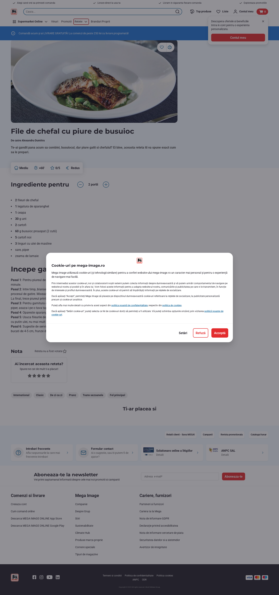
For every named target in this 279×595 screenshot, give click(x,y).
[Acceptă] (219, 333)
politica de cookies (172, 305)
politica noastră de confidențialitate (129, 305)
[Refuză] (200, 333)
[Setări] (183, 333)
